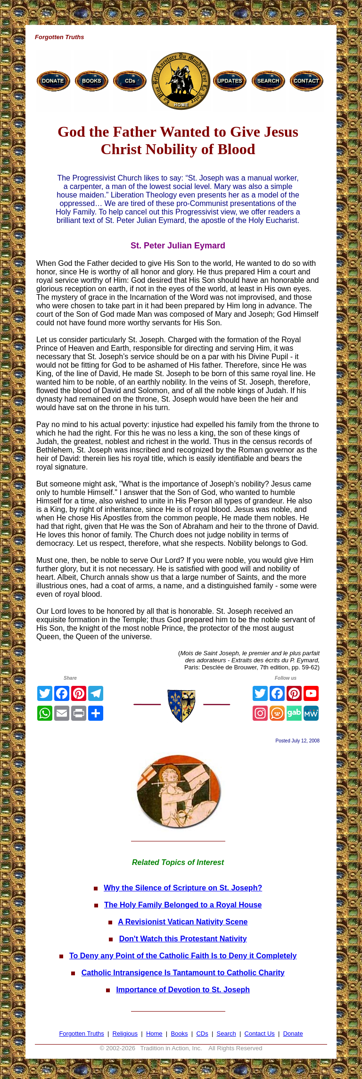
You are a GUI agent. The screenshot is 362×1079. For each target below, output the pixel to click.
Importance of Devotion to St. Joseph (183, 990)
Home (154, 1033)
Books (179, 1033)
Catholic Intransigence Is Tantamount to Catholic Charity (183, 973)
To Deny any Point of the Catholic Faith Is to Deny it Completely (182, 956)
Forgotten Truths (81, 1033)
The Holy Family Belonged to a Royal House (183, 905)
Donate (293, 1033)
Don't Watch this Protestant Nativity (183, 939)
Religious (125, 1033)
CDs (202, 1033)
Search (226, 1033)
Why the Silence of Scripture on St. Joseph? (183, 888)
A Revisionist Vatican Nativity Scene (182, 922)
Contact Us (260, 1033)
